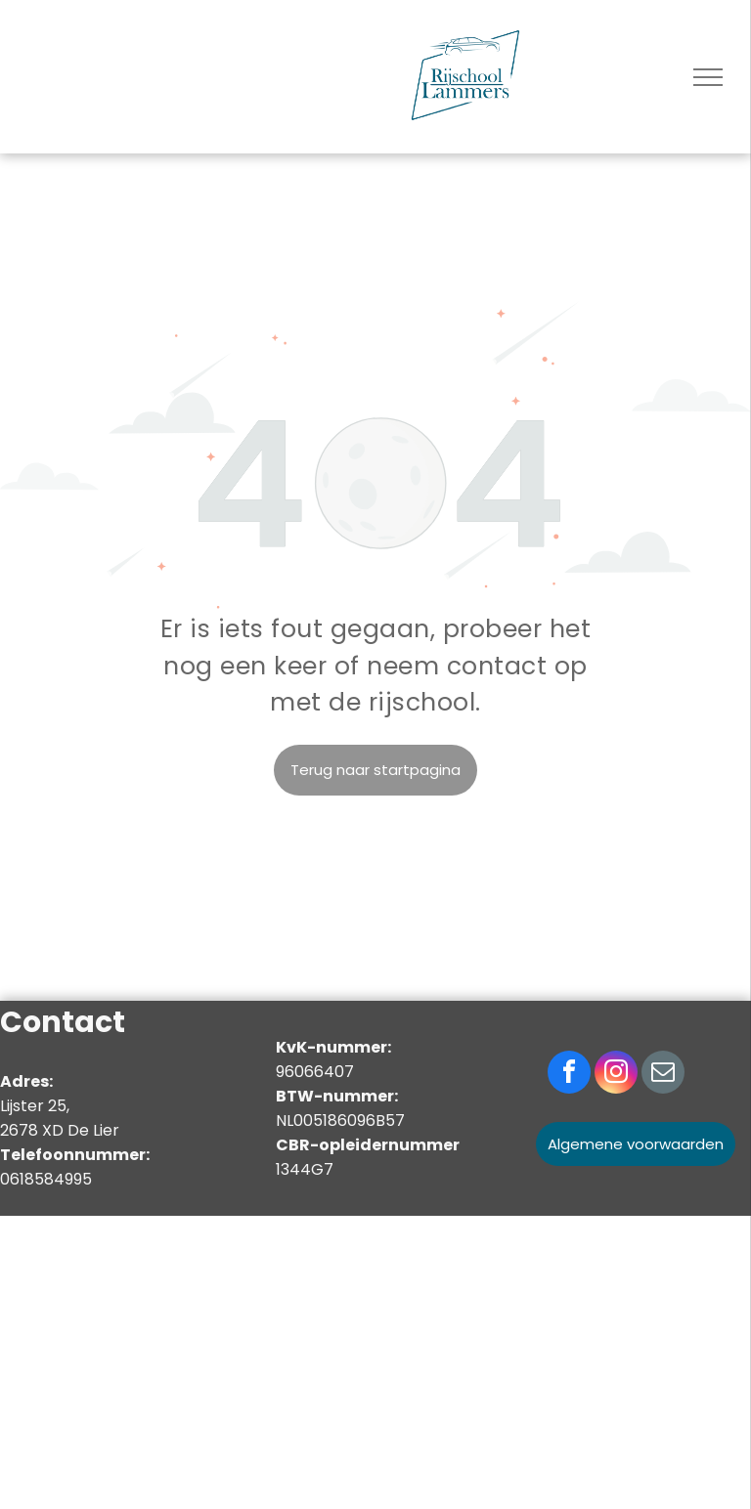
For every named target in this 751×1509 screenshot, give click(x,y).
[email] (663, 1075)
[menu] (708, 77)
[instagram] (616, 1075)
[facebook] (569, 1075)
